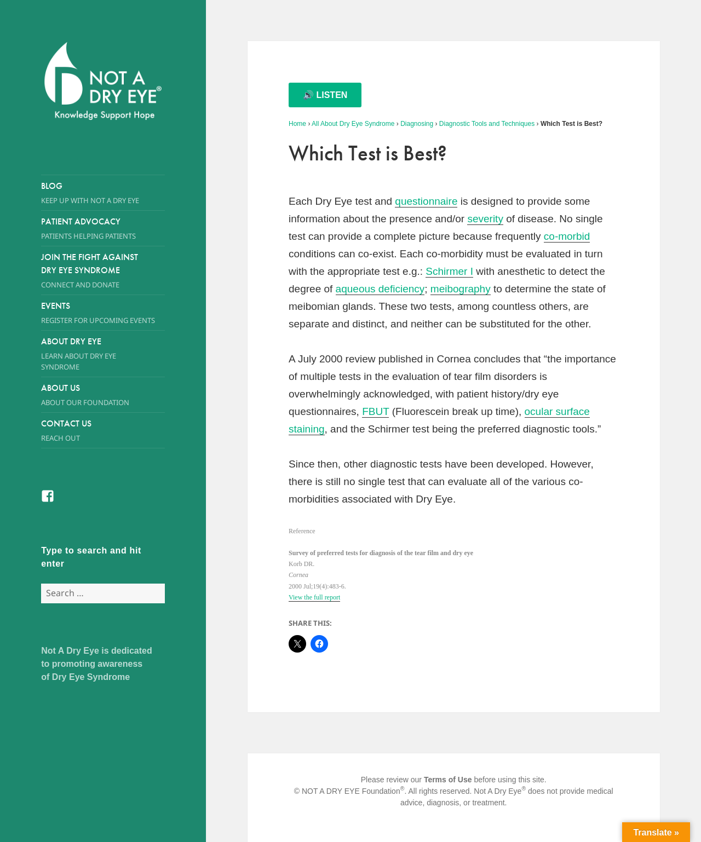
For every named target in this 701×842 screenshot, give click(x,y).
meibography (460, 289)
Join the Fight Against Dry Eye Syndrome (92, 270)
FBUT (375, 411)
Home (297, 124)
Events (103, 313)
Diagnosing (416, 124)
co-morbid (567, 236)
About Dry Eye (92, 354)
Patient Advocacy (103, 228)
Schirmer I (449, 271)
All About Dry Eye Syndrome (353, 124)
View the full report (314, 597)
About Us (92, 395)
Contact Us (103, 430)
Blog (103, 193)
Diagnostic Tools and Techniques (487, 124)
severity (485, 218)
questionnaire (426, 201)
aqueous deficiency (380, 289)
